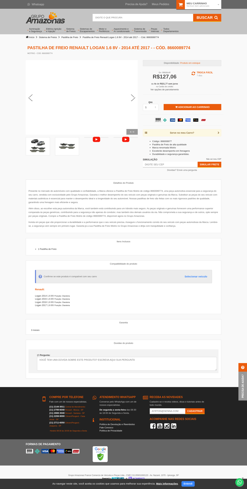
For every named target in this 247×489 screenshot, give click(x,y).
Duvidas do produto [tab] (123, 343)
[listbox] (151, 107)
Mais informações (167, 483)
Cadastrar (195, 411)
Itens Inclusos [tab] (123, 241)
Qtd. (150, 102)
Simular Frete (209, 164)
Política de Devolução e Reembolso (117, 424)
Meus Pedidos (160, 4)
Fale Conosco (106, 427)
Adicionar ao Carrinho (192, 107)
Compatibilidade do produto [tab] (123, 263)
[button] (242, 382)
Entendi (188, 483)
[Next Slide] (133, 97)
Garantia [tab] (123, 322)
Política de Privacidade (110, 430)
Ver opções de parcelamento (164, 89)
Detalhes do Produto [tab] (123, 183)
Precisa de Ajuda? (136, 4)
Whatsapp (36, 4)
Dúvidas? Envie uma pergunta (182, 170)
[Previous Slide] (30, 97)
